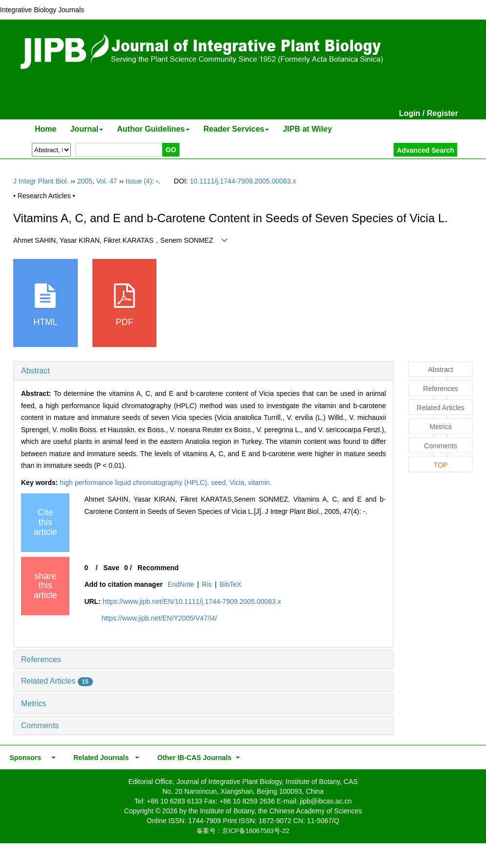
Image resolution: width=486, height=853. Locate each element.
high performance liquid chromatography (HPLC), (135, 482)
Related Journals (99, 757)
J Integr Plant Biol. (41, 181)
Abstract (35, 371)
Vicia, (238, 482)
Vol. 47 (106, 181)
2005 (84, 181)
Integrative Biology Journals (42, 10)
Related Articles (57, 681)
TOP (441, 465)
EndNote (181, 584)
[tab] (203, 371)
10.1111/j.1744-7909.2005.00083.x (243, 181)
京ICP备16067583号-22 (255, 830)
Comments (40, 725)
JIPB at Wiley (307, 129)
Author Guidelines (153, 129)
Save (111, 568)
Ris (207, 584)
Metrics (33, 703)
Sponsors (23, 757)
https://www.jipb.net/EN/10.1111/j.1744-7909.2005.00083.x (192, 601)
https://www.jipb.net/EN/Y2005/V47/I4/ (159, 618)
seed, (220, 482)
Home (45, 129)
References (41, 659)
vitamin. (259, 482)
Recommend (157, 568)
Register (442, 113)
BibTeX (230, 584)
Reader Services (236, 129)
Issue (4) (139, 181)
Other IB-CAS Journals (191, 757)
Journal (86, 129)
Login (409, 113)
